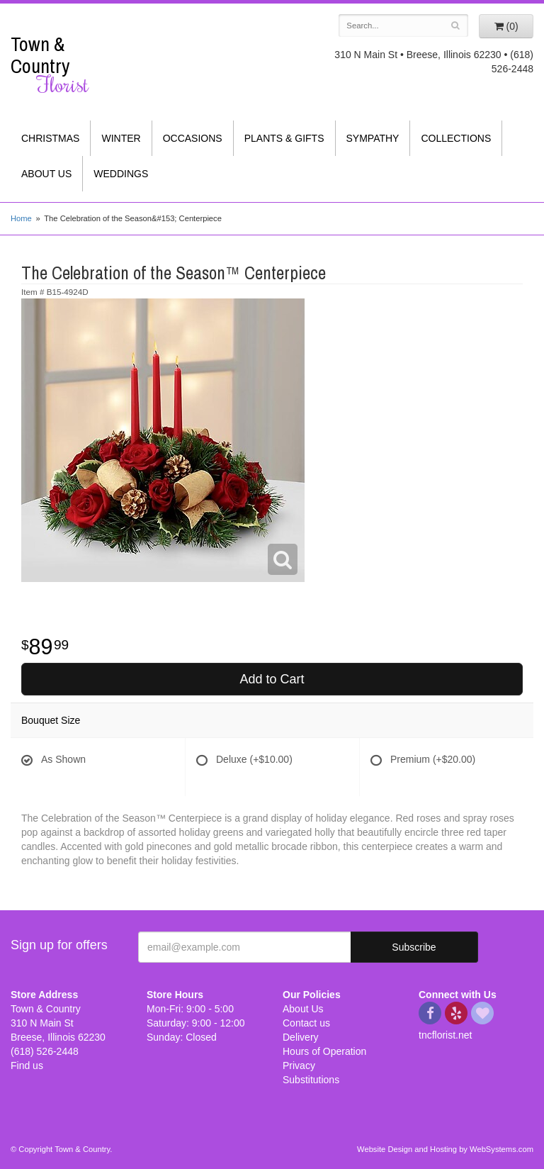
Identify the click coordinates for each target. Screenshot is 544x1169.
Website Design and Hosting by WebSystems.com (445, 1149)
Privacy (299, 1065)
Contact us (306, 1023)
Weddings (121, 173)
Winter (120, 138)
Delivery (301, 1037)
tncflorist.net (445, 1035)
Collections (456, 138)
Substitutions (311, 1079)
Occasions (192, 138)
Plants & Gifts (284, 138)
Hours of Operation (324, 1051)
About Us (46, 173)
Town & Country (68, 64)
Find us (27, 1065)
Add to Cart (271, 679)
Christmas (50, 138)
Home (21, 218)
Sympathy (373, 138)
